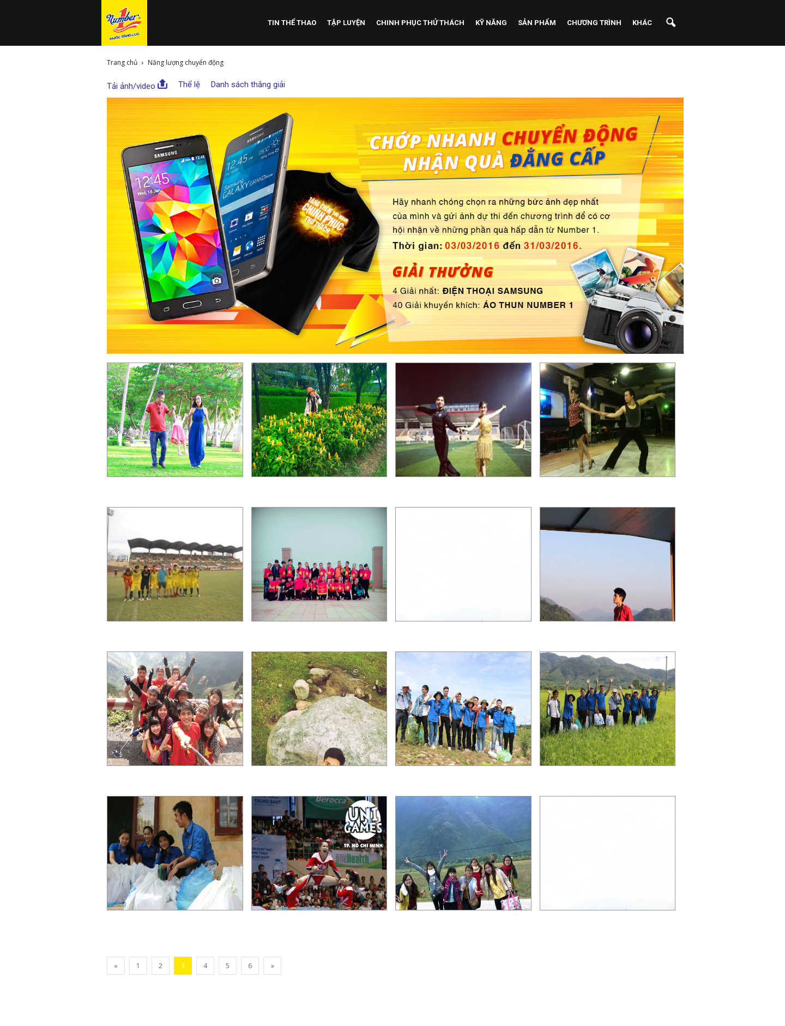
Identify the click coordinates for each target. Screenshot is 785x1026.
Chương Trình (594, 23)
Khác (642, 23)
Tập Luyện (346, 23)
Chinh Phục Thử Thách (420, 23)
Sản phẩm (537, 23)
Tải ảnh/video (137, 85)
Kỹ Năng (491, 23)
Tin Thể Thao (292, 23)
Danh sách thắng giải (248, 84)
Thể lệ (189, 84)
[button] (670, 23)
